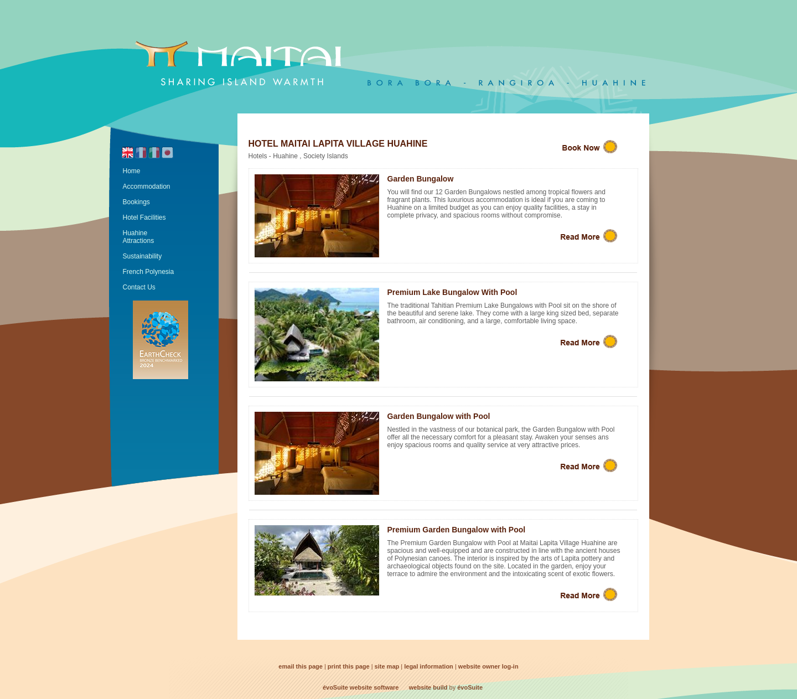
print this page (349, 666)
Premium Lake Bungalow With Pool (452, 292)
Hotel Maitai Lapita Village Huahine (338, 143)
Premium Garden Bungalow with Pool (456, 529)
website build (428, 687)
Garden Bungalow (420, 178)
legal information (428, 666)
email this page (300, 666)
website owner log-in (488, 666)
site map (387, 666)
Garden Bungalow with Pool (438, 416)
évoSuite (335, 687)
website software (374, 687)
